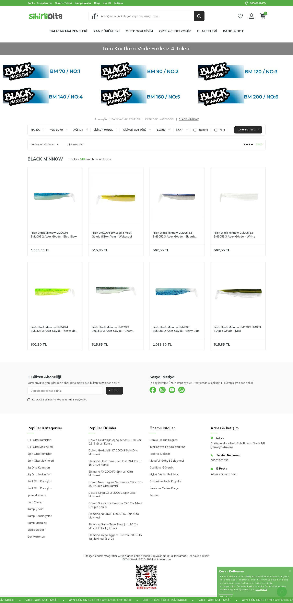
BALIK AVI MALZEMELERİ (126, 119)
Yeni (219, 129)
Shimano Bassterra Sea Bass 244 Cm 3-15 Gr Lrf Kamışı (115, 462)
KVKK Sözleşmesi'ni (44, 399)
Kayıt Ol (114, 390)
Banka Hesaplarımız (39, 2)
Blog (97, 2)
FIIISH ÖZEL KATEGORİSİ (159, 119)
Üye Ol (107, 2)
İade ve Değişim (160, 454)
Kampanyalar (83, 2)
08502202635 (255, 3)
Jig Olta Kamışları (38, 467)
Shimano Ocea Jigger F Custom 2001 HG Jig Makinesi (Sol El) (115, 536)
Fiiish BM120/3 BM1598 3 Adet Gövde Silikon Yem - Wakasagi (112, 234)
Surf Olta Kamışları (39, 481)
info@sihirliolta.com (223, 474)
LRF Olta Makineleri (40, 447)
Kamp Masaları (37, 523)
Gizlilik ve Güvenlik (161, 467)
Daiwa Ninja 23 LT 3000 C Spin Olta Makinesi (112, 494)
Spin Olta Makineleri (40, 460)
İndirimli (201, 129)
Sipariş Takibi (63, 2)
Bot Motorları (36, 536)
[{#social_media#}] (154, 391)
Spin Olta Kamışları (39, 454)
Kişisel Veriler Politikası (164, 474)
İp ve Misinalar (36, 495)
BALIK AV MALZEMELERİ (68, 31)
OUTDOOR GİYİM (139, 31)
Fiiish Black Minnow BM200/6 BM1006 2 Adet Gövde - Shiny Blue (176, 329)
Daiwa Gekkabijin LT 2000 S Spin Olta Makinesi (113, 452)
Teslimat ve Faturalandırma (168, 447)
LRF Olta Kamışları (39, 440)
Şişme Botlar (35, 529)
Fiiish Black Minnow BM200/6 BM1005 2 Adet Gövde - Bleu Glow (54, 234)
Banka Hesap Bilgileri (164, 440)
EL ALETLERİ (207, 31)
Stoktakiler (75, 144)
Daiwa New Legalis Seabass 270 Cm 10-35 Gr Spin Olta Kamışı (116, 484)
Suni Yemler (35, 502)
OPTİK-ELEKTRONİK (175, 31)
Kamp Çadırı (35, 509)
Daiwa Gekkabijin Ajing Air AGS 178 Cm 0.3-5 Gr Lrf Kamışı (115, 441)
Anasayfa (101, 119)
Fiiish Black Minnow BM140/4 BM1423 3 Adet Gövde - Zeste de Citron (53, 329)
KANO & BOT (233, 31)
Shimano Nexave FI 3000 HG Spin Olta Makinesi (114, 515)
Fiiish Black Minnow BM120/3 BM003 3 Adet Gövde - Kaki (237, 329)
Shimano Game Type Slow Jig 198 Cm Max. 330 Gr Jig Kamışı (113, 526)
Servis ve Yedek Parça (164, 488)
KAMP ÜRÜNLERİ (106, 31)
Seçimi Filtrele (248, 129)
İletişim (118, 2)
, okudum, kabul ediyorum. (57, 399)
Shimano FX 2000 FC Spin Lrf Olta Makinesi (111, 473)
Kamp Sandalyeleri (39, 516)
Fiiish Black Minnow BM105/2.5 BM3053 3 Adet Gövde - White (234, 234)
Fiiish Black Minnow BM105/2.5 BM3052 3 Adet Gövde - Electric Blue (174, 235)
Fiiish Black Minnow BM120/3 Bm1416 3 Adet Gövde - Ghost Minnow (112, 329)
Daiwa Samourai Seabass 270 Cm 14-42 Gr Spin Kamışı (115, 505)
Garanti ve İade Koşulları (166, 481)
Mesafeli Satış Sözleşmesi (167, 460)
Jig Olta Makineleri (39, 474)
